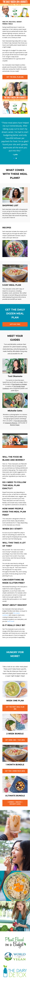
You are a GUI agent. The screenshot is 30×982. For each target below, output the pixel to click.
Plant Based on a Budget (19, 384)
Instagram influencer (11, 423)
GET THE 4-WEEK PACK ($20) (15, 771)
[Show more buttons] (26, 446)
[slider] (15, 446)
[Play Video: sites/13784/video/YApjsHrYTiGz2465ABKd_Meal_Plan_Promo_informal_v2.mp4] (15, 439)
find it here (10, 621)
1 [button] (13, 158)
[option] (15, 138)
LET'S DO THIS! (15, 324)
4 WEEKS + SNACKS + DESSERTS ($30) (15, 803)
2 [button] (16, 158)
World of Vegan (14, 425)
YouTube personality (20, 421)
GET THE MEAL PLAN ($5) (15, 77)
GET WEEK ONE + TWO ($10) (15, 740)
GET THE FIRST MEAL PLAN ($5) (15, 708)
